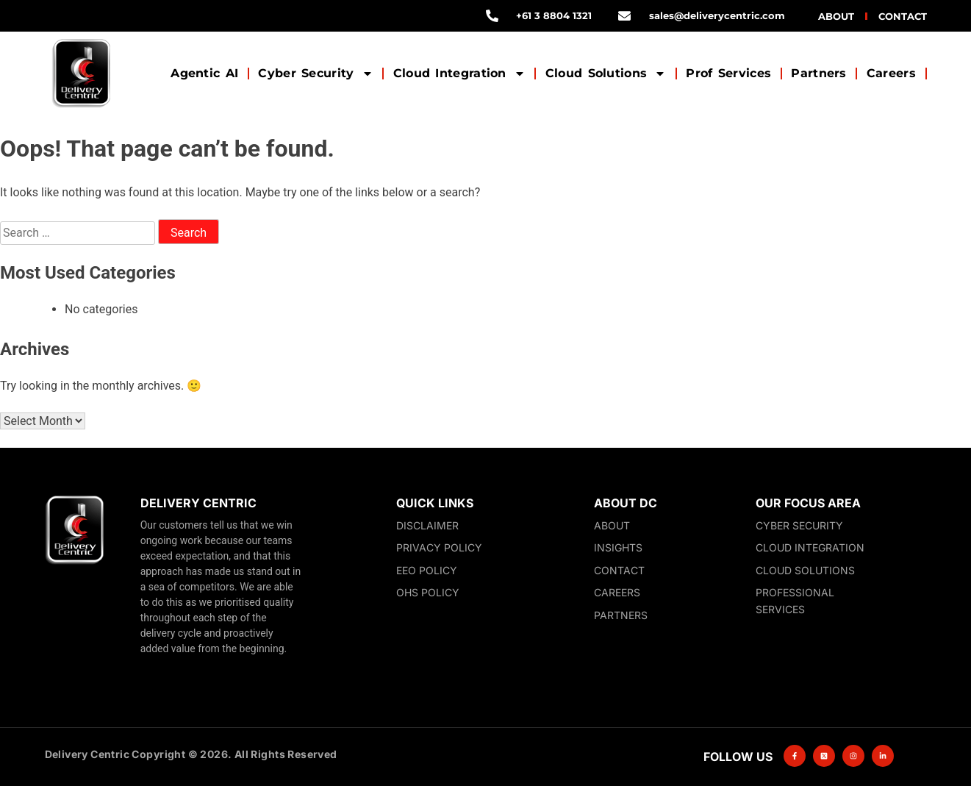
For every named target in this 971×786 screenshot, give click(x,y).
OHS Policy (427, 592)
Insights (618, 547)
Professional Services (795, 600)
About (836, 16)
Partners (818, 73)
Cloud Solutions (606, 73)
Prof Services (728, 73)
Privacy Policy (439, 547)
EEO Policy (426, 570)
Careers (891, 73)
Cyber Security (315, 73)
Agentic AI (204, 73)
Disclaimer (427, 525)
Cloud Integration (459, 73)
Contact (902, 16)
